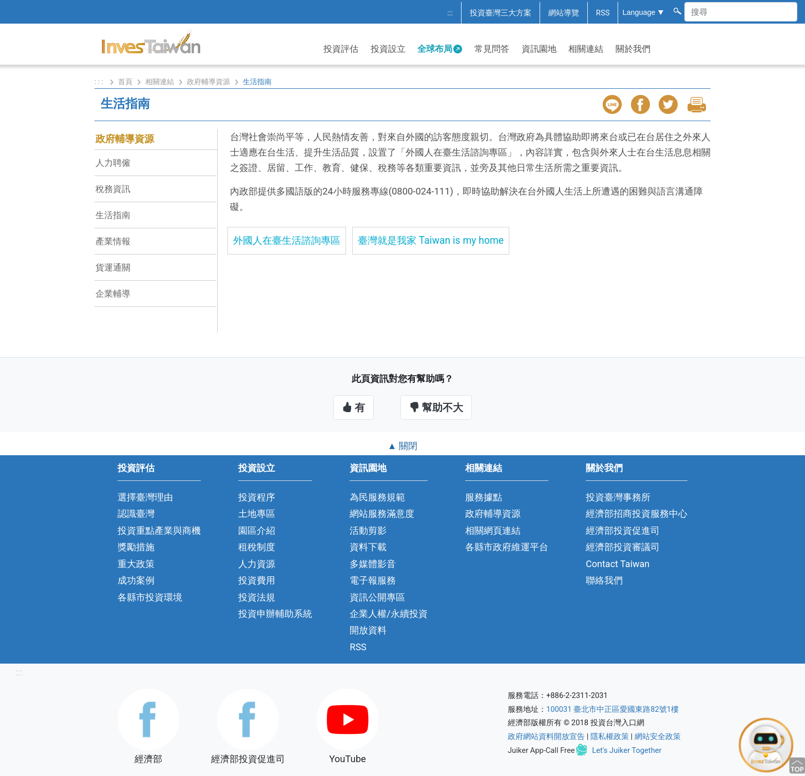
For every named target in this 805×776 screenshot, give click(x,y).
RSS (603, 12)
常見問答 (491, 49)
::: (450, 12)
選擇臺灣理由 (145, 497)
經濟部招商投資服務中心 (636, 513)
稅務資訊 (112, 189)
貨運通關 (112, 267)
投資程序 (256, 497)
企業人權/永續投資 (388, 613)
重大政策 (136, 563)
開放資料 (368, 630)
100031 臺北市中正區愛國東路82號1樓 (612, 709)
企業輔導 (112, 293)
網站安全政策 (658, 736)
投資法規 (256, 597)
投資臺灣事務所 (618, 497)
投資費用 (256, 580)
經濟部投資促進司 (623, 530)
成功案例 (136, 580)
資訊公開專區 (377, 597)
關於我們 (633, 49)
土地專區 (256, 513)
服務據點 (483, 497)
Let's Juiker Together (626, 750)
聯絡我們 (604, 580)
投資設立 (388, 49)
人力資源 (256, 563)
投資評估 (340, 49)
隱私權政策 (609, 736)
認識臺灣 (136, 513)
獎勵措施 (136, 546)
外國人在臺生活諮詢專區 (286, 240)
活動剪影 (368, 530)
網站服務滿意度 (382, 513)
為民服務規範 (377, 497)
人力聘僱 (112, 163)
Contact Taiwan (617, 563)
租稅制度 (256, 546)
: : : (99, 81)
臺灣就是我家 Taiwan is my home (431, 240)
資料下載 (368, 546)
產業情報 (112, 241)
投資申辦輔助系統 (275, 613)
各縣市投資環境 (150, 597)
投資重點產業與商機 (159, 530)
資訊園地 (539, 49)
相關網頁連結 (493, 530)
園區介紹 (256, 530)
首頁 (125, 81)
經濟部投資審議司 (623, 546)
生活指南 (112, 215)
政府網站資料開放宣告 (546, 736)
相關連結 (585, 49)
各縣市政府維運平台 (506, 546)
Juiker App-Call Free (541, 750)
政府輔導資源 (208, 81)
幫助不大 (436, 407)
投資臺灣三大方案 (500, 12)
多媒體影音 (373, 563)
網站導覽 (563, 12)
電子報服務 (373, 580)
